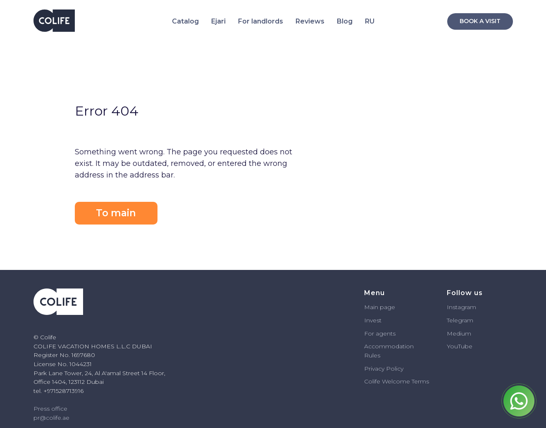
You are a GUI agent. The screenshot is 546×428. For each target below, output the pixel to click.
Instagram (461, 307)
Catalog (185, 21)
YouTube (459, 346)
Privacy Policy (383, 368)
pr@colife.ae (51, 417)
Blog (345, 21)
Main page (379, 307)
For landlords (260, 21)
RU (369, 21)
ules (374, 355)
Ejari (218, 21)
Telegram (460, 320)
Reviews (310, 21)
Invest (372, 320)
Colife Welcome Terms (396, 381)
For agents (380, 333)
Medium (459, 333)
